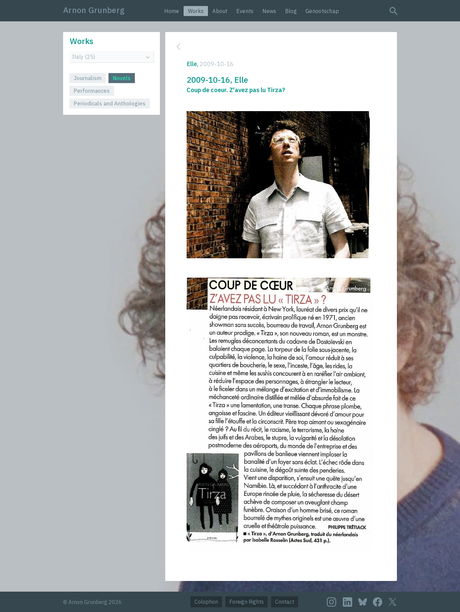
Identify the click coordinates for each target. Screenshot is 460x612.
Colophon (206, 601)
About (220, 11)
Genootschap (322, 11)
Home (171, 11)
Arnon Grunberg (94, 10)
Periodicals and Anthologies (110, 103)
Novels (122, 78)
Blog (291, 11)
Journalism (87, 78)
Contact (284, 601)
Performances (92, 90)
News (269, 11)
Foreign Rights (246, 601)
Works (196, 11)
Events (245, 11)
